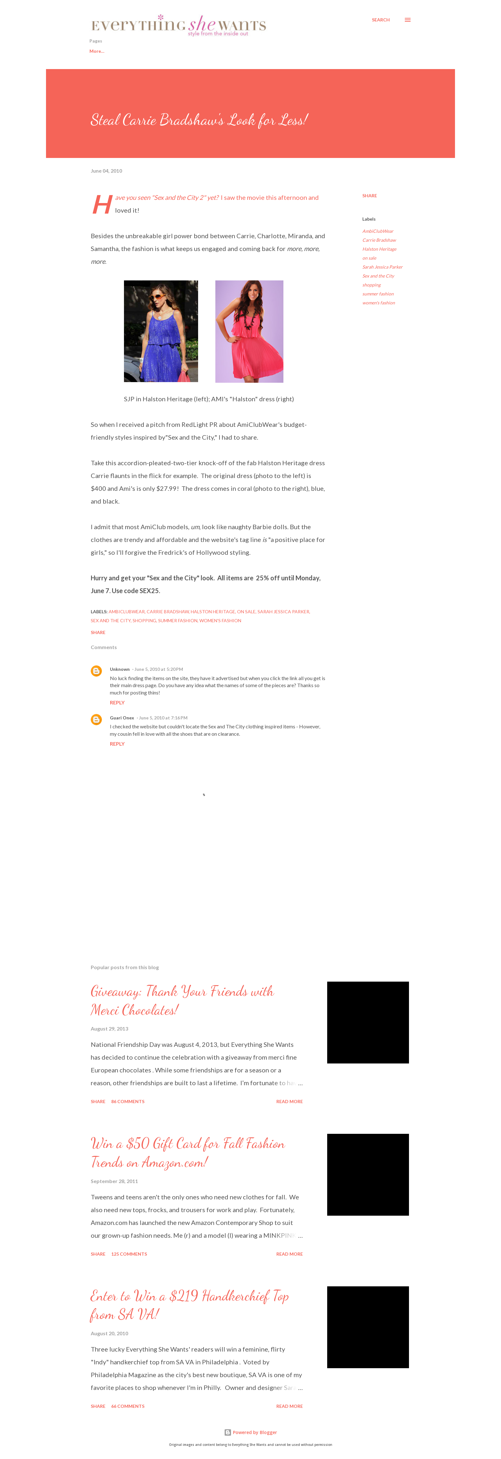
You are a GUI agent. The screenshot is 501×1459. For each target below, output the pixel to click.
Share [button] (369, 195)
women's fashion (378, 302)
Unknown (120, 669)
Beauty (176, 51)
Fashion (211, 51)
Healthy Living (136, 51)
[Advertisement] (199, 884)
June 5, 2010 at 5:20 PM (159, 669)
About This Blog (313, 51)
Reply (117, 702)
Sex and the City (378, 275)
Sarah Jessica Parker (382, 267)
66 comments (127, 1406)
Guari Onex (122, 717)
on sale (369, 258)
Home (95, 51)
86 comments (127, 1101)
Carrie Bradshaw (379, 240)
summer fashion (378, 293)
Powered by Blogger (250, 1432)
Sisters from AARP (257, 51)
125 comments (129, 1254)
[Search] (381, 20)
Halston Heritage (379, 249)
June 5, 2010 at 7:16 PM (163, 717)
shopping (371, 284)
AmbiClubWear (377, 231)
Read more (289, 1101)
